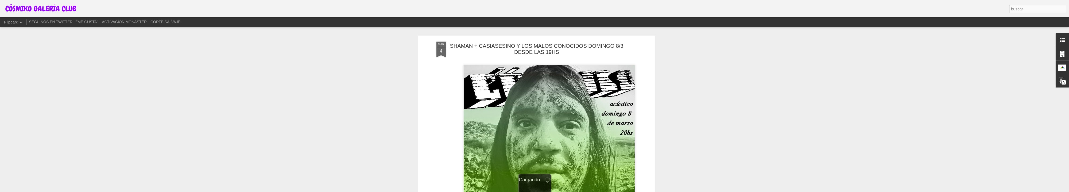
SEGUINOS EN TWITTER (50, 22)
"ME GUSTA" (87, 22)
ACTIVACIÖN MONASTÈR (124, 22)
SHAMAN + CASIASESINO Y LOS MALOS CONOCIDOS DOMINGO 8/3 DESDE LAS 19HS (536, 49)
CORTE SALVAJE (165, 22)
